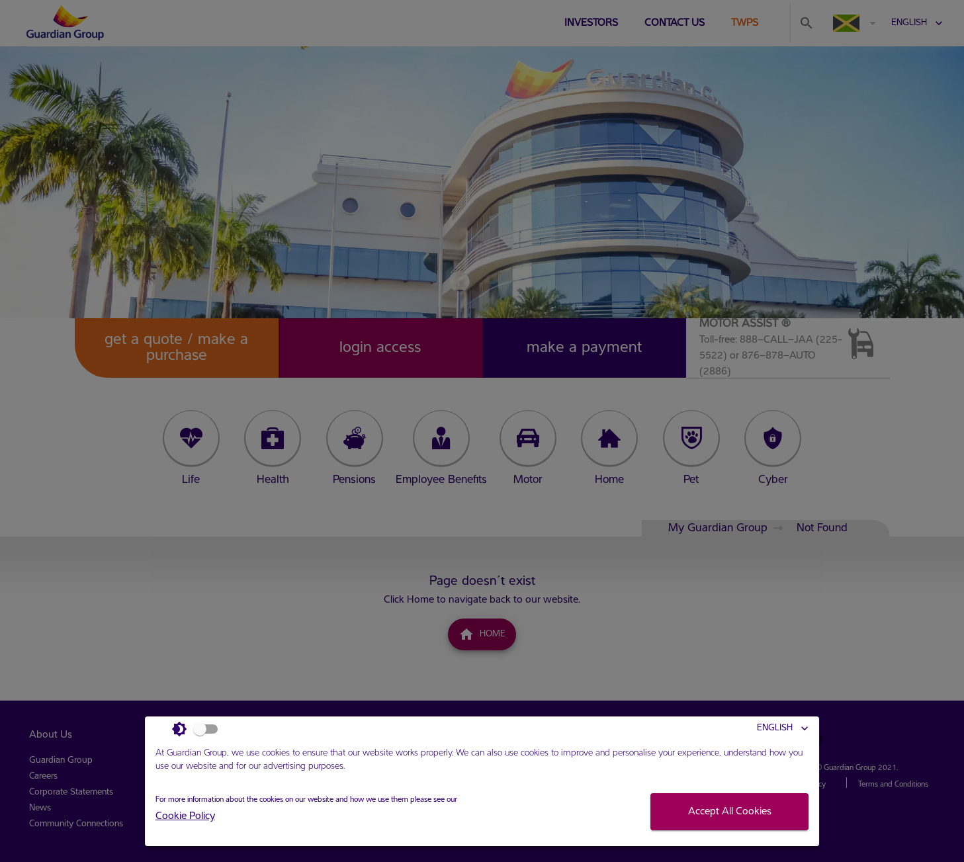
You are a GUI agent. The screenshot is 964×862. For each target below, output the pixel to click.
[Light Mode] (198, 729)
